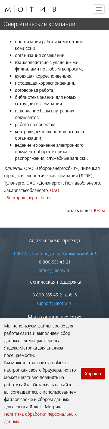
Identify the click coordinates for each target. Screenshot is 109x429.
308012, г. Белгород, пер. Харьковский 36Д (54, 253)
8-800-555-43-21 (54, 262)
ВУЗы (99, 210)
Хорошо (93, 373)
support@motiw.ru (55, 303)
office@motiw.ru (54, 270)
